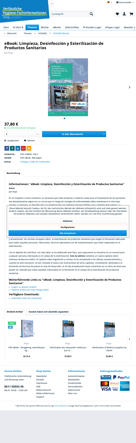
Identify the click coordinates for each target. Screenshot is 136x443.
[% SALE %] (18, 27)
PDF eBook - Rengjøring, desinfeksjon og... (26, 349)
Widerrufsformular (45, 393)
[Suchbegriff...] (72, 14)
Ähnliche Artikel (15, 311)
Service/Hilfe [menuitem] (124, 2)
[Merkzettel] (117, 14)
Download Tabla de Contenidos (25, 298)
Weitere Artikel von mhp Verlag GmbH (29, 289)
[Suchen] (91, 14)
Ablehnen (67, 221)
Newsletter (41, 376)
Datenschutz (74, 390)
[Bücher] (45, 27)
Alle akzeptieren (68, 233)
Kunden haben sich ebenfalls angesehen (49, 311)
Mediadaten (74, 379)
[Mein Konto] (124, 14)
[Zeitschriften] (72, 27)
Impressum (41, 383)
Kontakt (40, 379)
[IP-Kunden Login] (92, 27)
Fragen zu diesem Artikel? (23, 287)
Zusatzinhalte (74, 383)
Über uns (72, 393)
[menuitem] (72, 14)
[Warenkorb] (131, 14)
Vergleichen (11, 140)
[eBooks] (57, 27)
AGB (38, 386)
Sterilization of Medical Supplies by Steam (109, 349)
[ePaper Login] (112, 27)
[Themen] (32, 27)
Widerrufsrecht (43, 390)
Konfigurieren (68, 227)
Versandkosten (75, 386)
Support (40, 396)
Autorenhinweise (76, 376)
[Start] (6, 27)
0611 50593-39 (13, 386)
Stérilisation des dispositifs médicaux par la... (68, 349)
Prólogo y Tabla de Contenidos (35, 161)
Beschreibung (13, 173)
